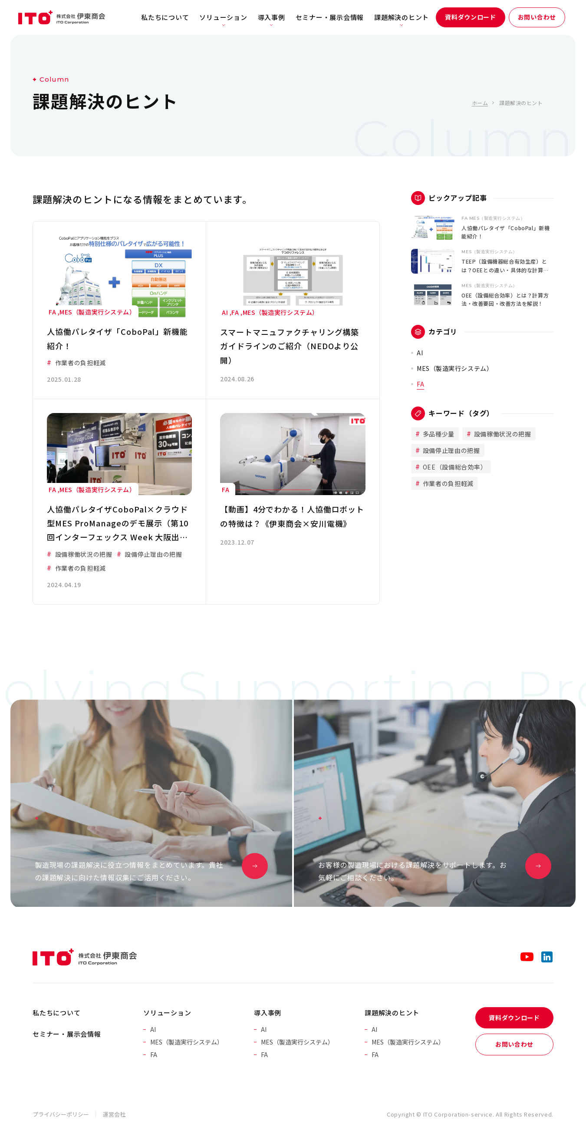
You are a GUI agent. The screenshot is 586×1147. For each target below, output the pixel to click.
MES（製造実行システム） (455, 368)
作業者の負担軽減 (447, 483)
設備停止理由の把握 (450, 450)
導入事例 (271, 17)
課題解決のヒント (401, 17)
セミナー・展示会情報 (330, 17)
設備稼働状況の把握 (501, 434)
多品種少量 (437, 434)
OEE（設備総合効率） (454, 467)
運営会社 (114, 1114)
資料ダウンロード (470, 17)
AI (420, 352)
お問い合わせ (537, 17)
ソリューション (223, 17)
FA (420, 384)
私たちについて (165, 17)
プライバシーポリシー (61, 1114)
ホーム (480, 102)
